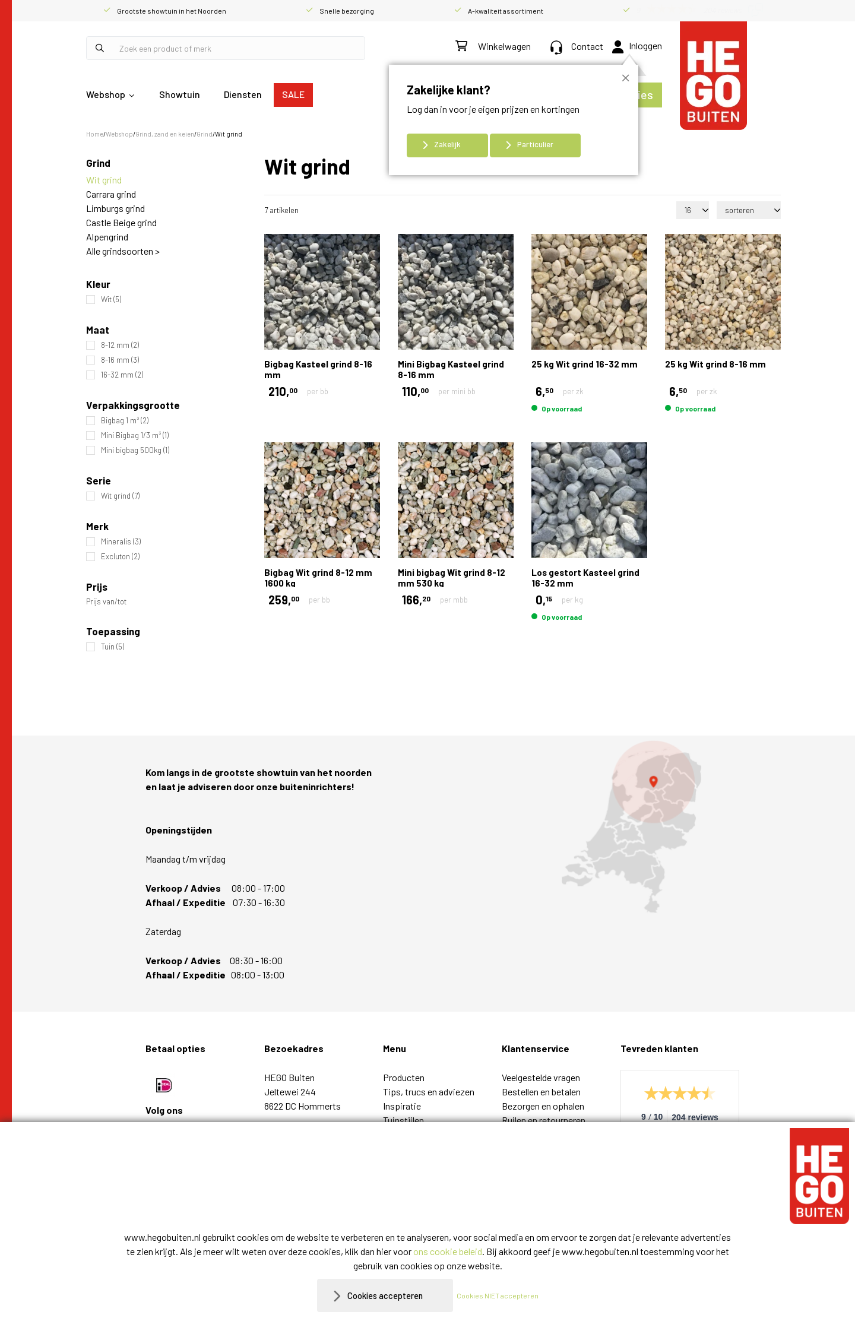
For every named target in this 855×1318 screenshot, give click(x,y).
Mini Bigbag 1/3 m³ (135, 435)
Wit (111, 299)
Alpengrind (107, 236)
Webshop (105, 94)
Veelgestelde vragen (541, 1077)
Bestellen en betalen (541, 1091)
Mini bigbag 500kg (135, 450)
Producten (404, 1077)
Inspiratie (402, 1105)
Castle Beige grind (121, 222)
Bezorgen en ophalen (543, 1105)
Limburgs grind (115, 208)
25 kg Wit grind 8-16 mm (715, 364)
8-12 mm (120, 345)
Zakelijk (447, 144)
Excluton (120, 556)
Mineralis (121, 541)
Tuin (112, 646)
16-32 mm (122, 374)
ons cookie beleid (447, 1251)
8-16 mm (120, 360)
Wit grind (104, 179)
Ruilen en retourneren (543, 1120)
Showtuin (179, 94)
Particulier (535, 144)
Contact (576, 46)
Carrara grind (111, 193)
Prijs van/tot (106, 602)
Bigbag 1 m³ (124, 420)
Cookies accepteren (385, 1295)
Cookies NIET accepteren (503, 1295)
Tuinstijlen (403, 1120)
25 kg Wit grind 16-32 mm (584, 364)
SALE (293, 94)
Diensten (243, 94)
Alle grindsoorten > (123, 250)
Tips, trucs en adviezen (428, 1091)
